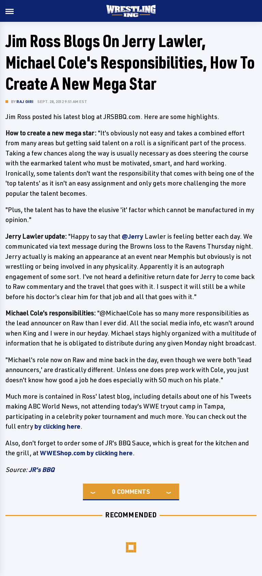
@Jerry (132, 236)
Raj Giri (25, 101)
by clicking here (57, 426)
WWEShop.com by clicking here (86, 453)
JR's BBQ (42, 470)
